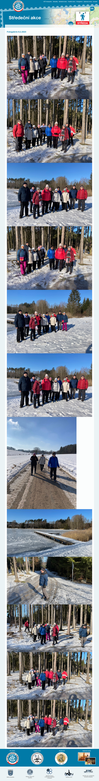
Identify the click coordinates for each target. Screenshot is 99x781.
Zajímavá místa (88, 1)
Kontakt (95, 1)
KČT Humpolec (48, 1)
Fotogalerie (79, 1)
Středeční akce (63, 1)
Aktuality (55, 1)
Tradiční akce (71, 1)
